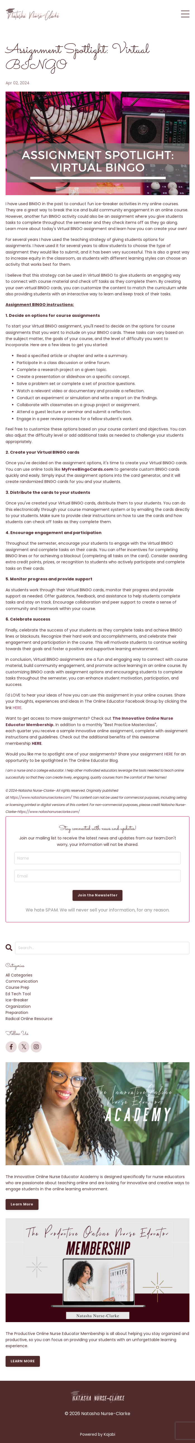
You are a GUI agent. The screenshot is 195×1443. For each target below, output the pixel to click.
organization (18, 1006)
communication (22, 981)
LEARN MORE (23, 1361)
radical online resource (29, 1018)
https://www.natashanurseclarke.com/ (41, 797)
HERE (17, 707)
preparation (17, 1012)
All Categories (19, 975)
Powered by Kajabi (97, 1434)
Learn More (22, 1204)
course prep (17, 987)
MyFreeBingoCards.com (87, 469)
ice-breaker (17, 1000)
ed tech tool (18, 994)
